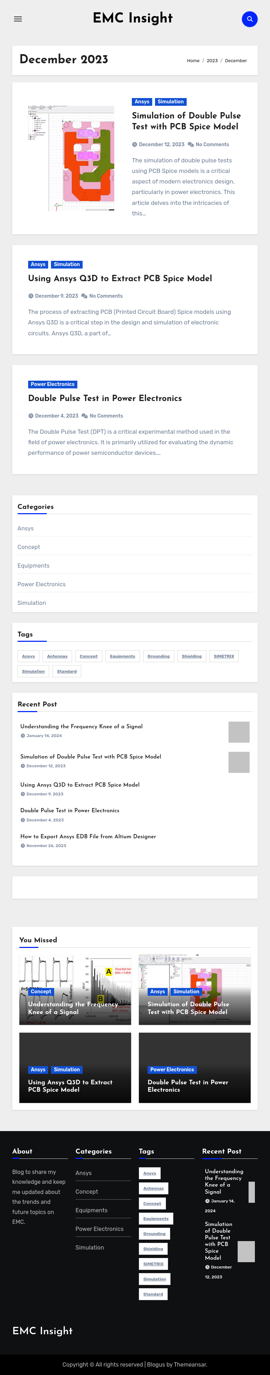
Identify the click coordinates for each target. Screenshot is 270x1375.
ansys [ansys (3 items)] (28, 655)
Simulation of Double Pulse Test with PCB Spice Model (90, 757)
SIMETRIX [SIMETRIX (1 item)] (224, 655)
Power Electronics (53, 384)
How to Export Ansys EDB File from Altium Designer (88, 837)
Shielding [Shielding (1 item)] (192, 655)
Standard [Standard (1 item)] (67, 671)
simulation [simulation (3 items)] (33, 671)
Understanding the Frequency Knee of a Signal (81, 726)
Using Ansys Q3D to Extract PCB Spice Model (120, 279)
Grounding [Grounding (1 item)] (159, 655)
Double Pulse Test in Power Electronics (105, 398)
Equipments (34, 565)
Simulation (171, 102)
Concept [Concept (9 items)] (89, 655)
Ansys (142, 102)
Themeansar (190, 1364)
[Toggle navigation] (18, 19)
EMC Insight (132, 19)
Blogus (156, 1364)
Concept (29, 546)
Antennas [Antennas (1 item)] (57, 655)
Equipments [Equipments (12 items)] (122, 655)
